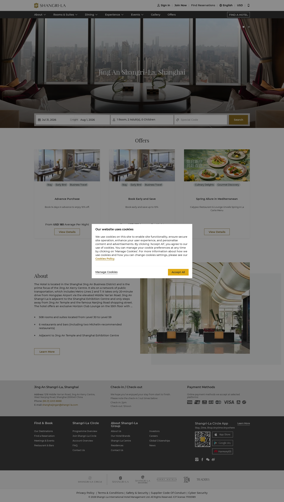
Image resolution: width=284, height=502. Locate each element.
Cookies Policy (104, 258)
